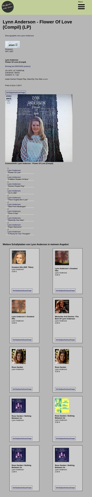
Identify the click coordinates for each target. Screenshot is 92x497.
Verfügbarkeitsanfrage (15, 92)
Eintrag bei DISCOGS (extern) (17, 66)
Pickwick (9, 49)
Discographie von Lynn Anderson (19, 36)
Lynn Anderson (14, 170)
